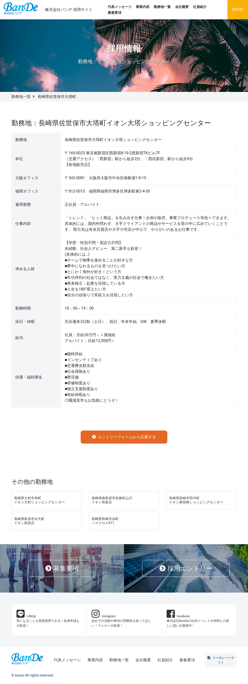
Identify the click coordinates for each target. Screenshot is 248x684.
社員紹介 (200, 7)
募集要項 (114, 13)
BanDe (19, 675)
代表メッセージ (120, 7)
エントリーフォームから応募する (124, 437)
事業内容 (142, 7)
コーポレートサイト (221, 660)
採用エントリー (186, 568)
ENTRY (238, 9)
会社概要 (182, 7)
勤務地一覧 (162, 7)
